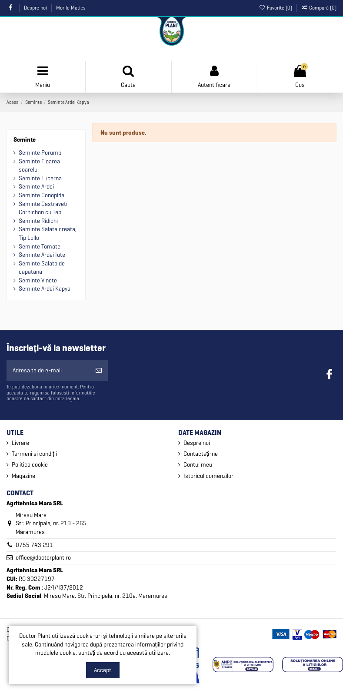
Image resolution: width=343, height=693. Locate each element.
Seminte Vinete (38, 280)
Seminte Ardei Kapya (44, 288)
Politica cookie (30, 464)
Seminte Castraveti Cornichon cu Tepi (43, 208)
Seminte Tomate (39, 246)
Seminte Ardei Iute (42, 255)
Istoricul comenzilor (208, 476)
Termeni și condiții (34, 454)
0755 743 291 (34, 545)
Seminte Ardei (36, 186)
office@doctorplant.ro (43, 557)
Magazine (23, 476)
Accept (102, 670)
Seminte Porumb (40, 152)
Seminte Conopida (41, 195)
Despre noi (36, 7)
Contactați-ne (200, 454)
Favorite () (276, 7)
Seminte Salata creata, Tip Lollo (48, 233)
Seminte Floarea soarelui (39, 166)
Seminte (24, 139)
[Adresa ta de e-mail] (48, 370)
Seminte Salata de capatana (42, 268)
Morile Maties (71, 7)
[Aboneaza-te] (99, 370)
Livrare (20, 443)
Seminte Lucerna (40, 178)
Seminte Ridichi (38, 221)
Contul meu (197, 464)
